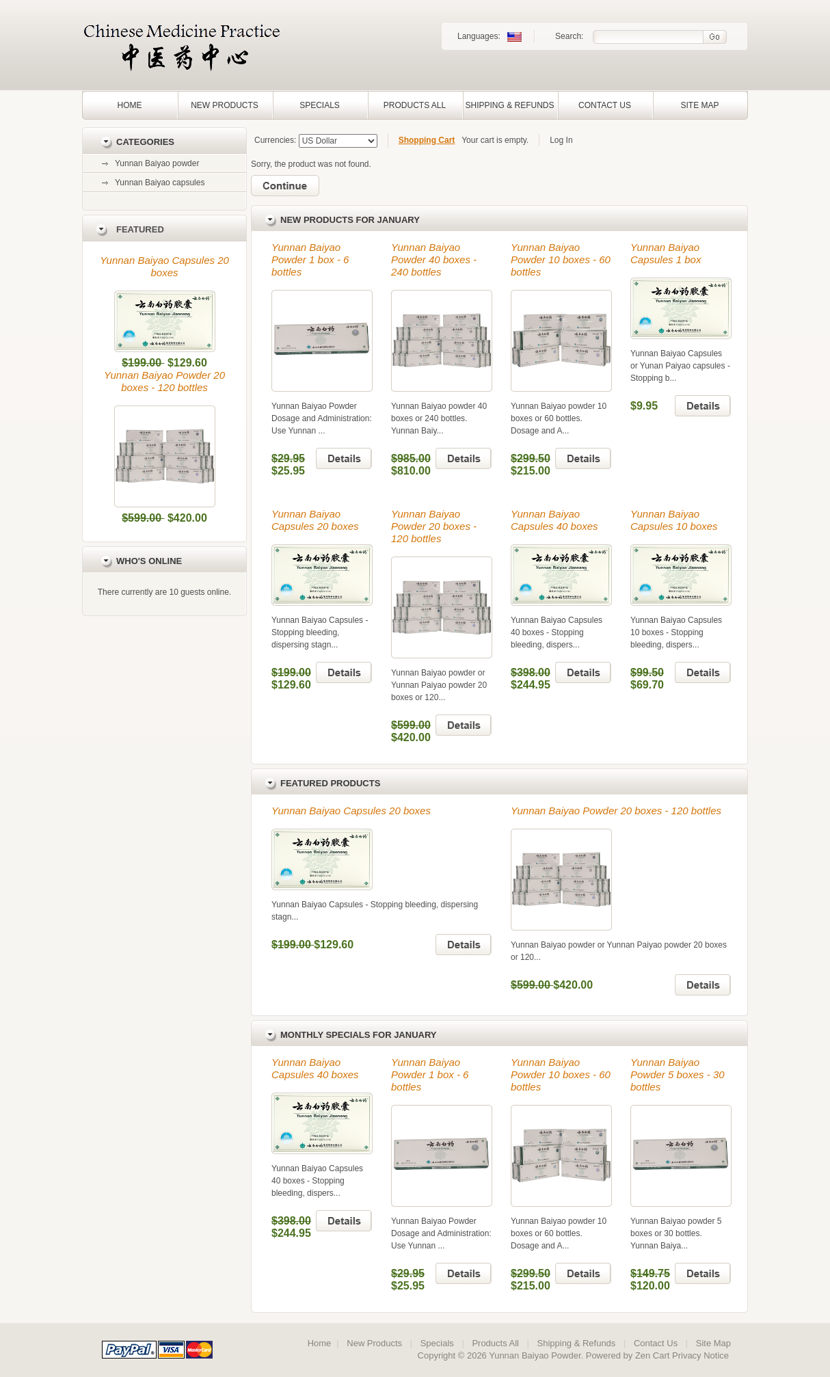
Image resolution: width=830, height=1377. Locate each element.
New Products (224, 105)
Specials (319, 105)
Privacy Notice (700, 1355)
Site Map (699, 105)
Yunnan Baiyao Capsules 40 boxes (554, 520)
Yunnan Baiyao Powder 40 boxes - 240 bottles (434, 259)
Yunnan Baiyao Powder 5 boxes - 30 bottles (677, 1074)
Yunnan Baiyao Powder (534, 1355)
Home (130, 105)
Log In (561, 140)
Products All (415, 105)
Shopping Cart (427, 140)
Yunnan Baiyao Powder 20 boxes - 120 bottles (164, 381)
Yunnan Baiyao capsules (159, 182)
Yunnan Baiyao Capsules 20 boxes (164, 266)
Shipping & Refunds (509, 105)
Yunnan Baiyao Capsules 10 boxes (674, 520)
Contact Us (604, 105)
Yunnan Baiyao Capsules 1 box (665, 253)
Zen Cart (652, 1355)
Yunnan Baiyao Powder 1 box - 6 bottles (310, 259)
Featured (140, 229)
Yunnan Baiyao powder (157, 163)
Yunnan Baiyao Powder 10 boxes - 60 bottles (561, 259)
